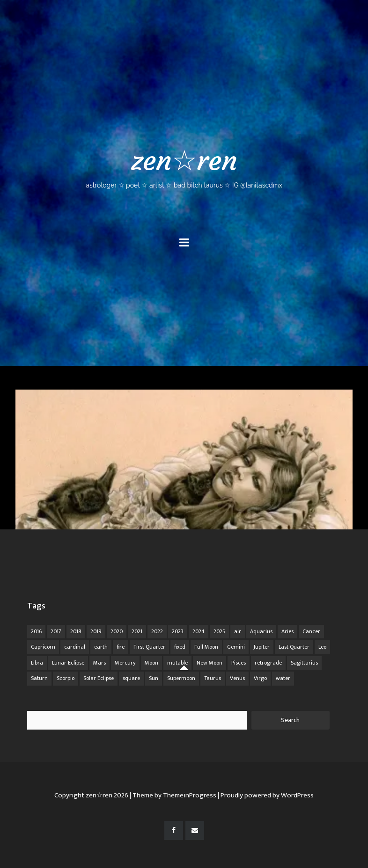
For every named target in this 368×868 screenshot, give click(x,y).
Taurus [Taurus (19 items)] (212, 678)
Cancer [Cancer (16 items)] (311, 631)
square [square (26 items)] (131, 678)
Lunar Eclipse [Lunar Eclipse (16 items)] (68, 662)
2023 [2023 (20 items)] (178, 631)
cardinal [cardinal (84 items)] (74, 646)
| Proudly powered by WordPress (266, 795)
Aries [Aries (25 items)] (287, 631)
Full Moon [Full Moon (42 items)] (206, 646)
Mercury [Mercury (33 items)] (125, 662)
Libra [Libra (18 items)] (37, 662)
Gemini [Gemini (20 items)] (236, 646)
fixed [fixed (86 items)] (179, 646)
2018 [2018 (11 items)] (75, 631)
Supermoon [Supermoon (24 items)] (181, 678)
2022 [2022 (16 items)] (157, 631)
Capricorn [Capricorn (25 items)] (43, 646)
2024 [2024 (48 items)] (198, 631)
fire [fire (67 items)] (121, 646)
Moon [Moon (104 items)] (151, 662)
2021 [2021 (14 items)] (137, 631)
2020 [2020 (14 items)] (116, 631)
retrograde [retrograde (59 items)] (268, 662)
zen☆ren (184, 166)
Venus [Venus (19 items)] (237, 678)
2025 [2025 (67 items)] (219, 631)
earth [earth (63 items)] (101, 646)
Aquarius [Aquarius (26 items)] (261, 631)
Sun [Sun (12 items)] (153, 678)
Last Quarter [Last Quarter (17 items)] (294, 646)
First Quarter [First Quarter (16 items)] (149, 646)
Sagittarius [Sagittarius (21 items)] (304, 662)
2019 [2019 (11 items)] (96, 631)
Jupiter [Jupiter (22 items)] (262, 646)
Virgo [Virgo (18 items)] (260, 678)
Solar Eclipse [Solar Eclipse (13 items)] (98, 678)
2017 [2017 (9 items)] (56, 631)
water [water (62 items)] (283, 678)
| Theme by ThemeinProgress (173, 795)
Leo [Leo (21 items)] (322, 646)
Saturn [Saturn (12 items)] (39, 678)
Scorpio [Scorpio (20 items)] (65, 678)
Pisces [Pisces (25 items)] (238, 662)
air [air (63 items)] (237, 631)
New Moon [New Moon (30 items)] (209, 662)
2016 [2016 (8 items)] (36, 631)
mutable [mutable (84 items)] (177, 662)
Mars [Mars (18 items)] (99, 662)
